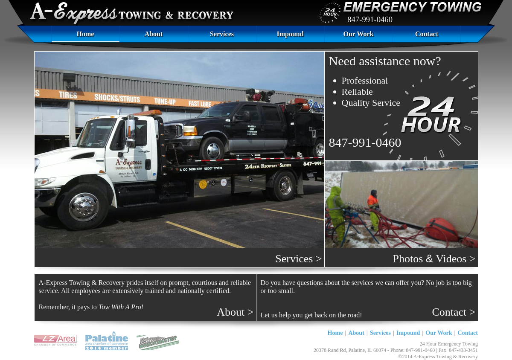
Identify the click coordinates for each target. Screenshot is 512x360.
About (154, 34)
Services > (298, 259)
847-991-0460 (370, 19)
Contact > (453, 312)
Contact (426, 34)
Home (85, 34)
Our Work (358, 34)
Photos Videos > (434, 258)
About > (235, 312)
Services (222, 34)
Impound (289, 34)
